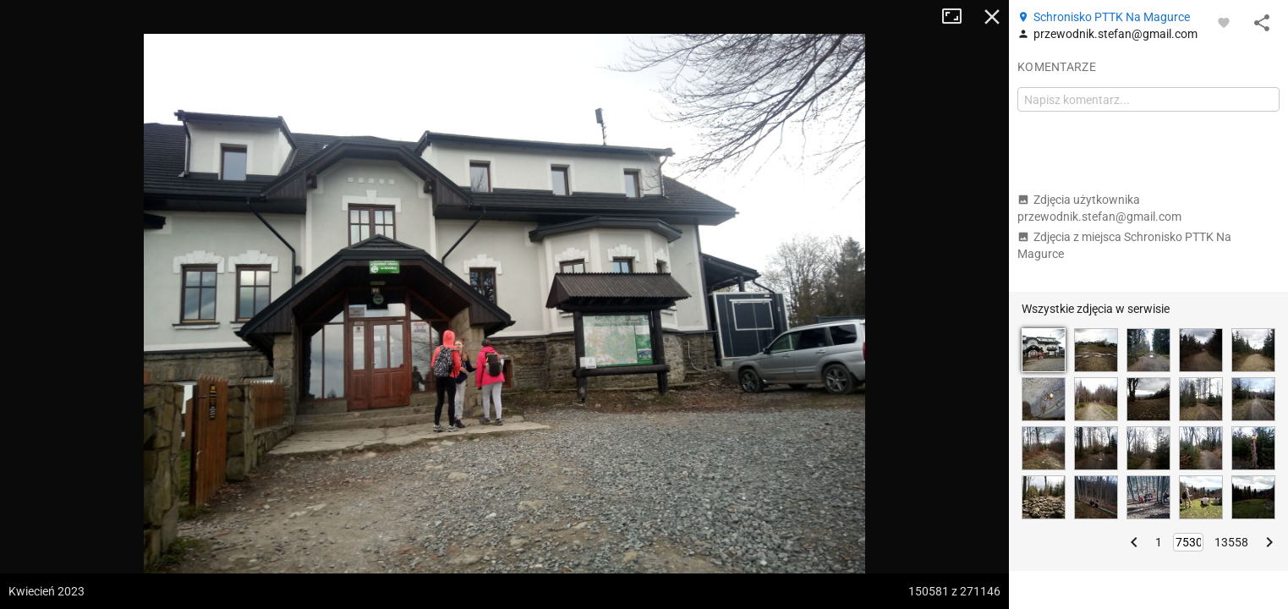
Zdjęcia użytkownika (1099, 208)
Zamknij (992, 17)
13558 (1231, 542)
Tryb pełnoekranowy (958, 17)
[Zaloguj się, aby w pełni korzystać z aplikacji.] (1223, 22)
